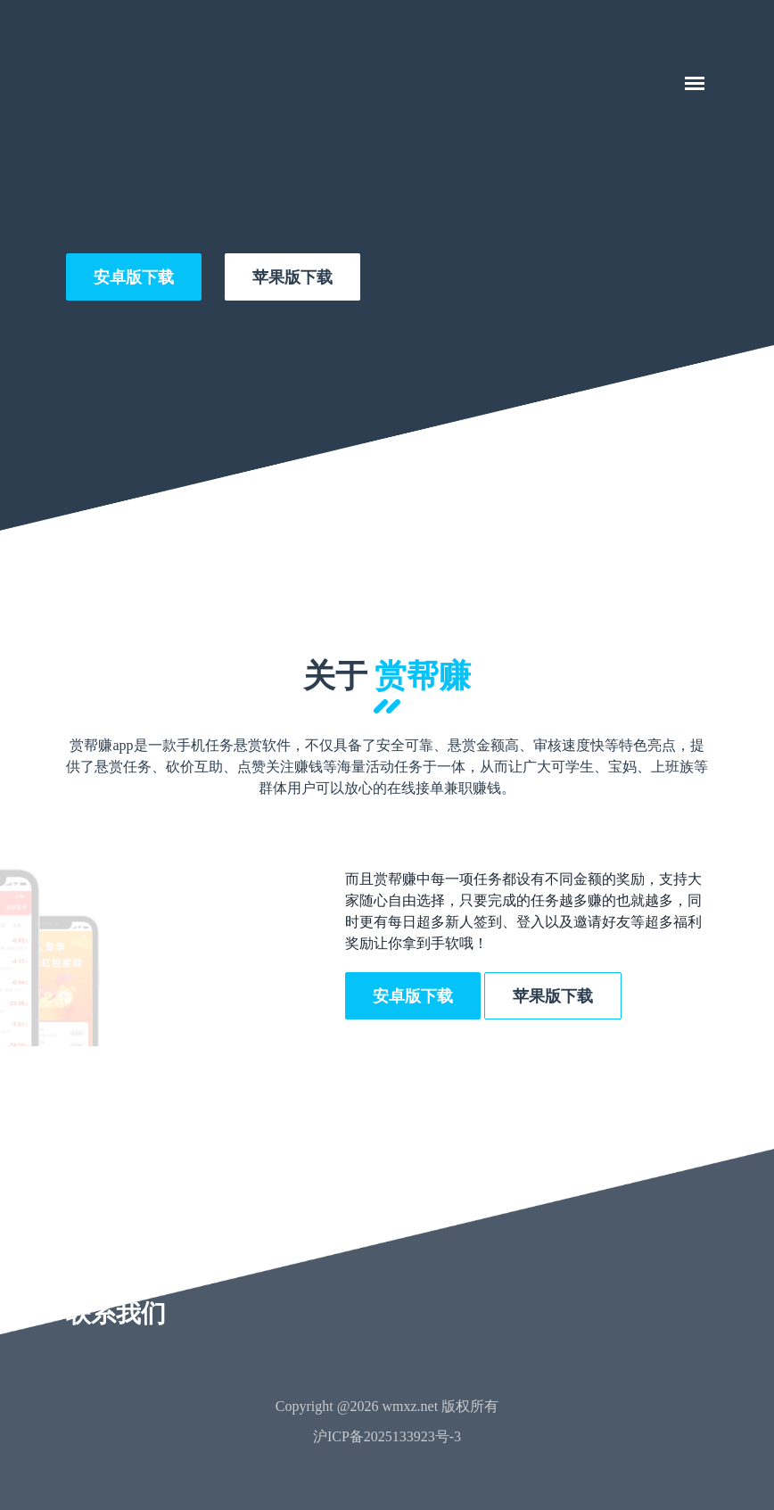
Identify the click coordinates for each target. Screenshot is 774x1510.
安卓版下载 (134, 277)
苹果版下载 (292, 277)
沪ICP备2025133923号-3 (387, 1436)
